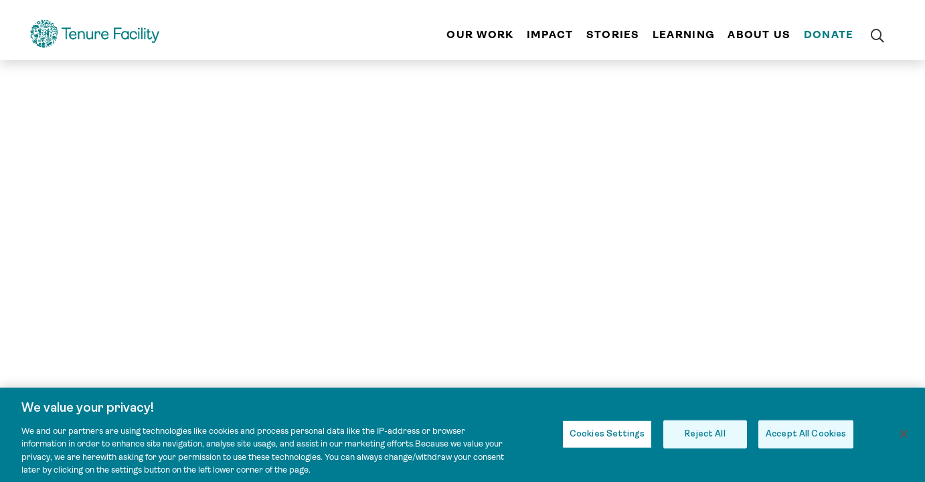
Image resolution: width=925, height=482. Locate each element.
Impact (550, 34)
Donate (829, 34)
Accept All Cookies (806, 438)
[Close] (903, 438)
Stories (613, 34)
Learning (684, 34)
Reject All (705, 438)
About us (759, 34)
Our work (479, 34)
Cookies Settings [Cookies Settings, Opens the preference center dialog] (607, 438)
